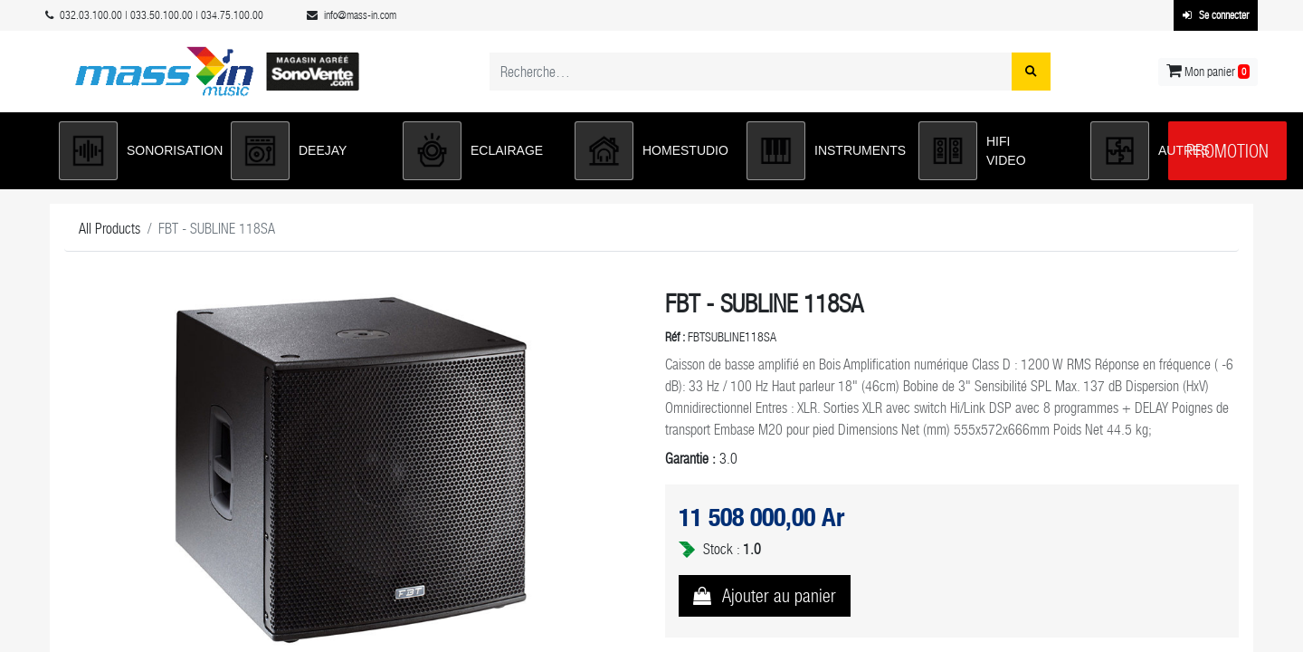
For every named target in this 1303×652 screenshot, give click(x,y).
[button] (136, 150)
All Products (109, 228)
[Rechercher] (1031, 72)
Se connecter (1216, 15)
